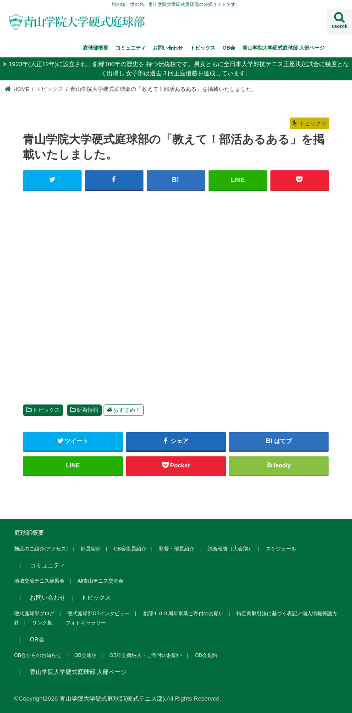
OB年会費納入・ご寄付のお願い (146, 655)
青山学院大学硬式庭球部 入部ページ (283, 48)
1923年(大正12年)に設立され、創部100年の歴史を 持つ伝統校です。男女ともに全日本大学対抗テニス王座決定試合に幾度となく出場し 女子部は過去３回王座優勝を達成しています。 (178, 69)
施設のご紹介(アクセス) (41, 548)
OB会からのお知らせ (37, 655)
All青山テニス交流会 (100, 581)
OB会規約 (206, 655)
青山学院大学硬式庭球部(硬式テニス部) (112, 698)
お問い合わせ (168, 48)
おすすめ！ (127, 410)
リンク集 (42, 622)
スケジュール (281, 548)
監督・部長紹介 (176, 548)
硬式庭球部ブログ (34, 613)
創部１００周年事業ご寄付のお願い (183, 613)
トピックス (202, 48)
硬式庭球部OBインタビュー (98, 613)
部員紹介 (91, 548)
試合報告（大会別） (230, 548)
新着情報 (88, 410)
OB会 (229, 48)
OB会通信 (85, 655)
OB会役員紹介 (130, 548)
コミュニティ (131, 48)
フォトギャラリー (86, 622)
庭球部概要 (95, 48)
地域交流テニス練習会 (39, 581)
